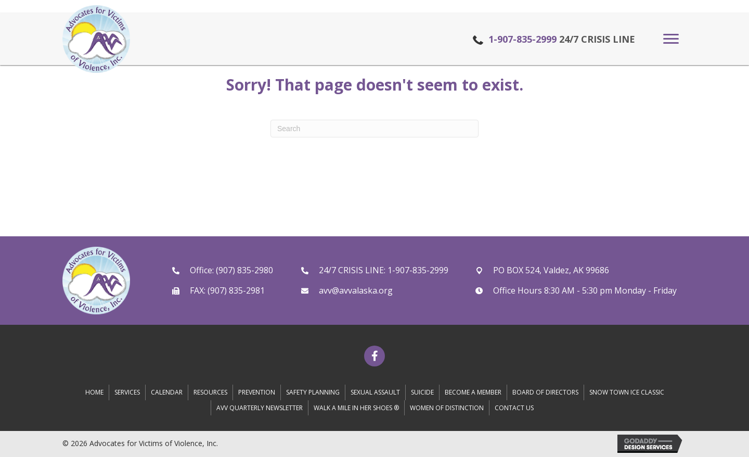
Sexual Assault (375, 392)
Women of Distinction (447, 407)
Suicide (422, 392)
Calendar (167, 392)
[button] (671, 39)
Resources (210, 392)
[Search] (374, 128)
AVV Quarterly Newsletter (259, 407)
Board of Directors (545, 392)
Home (94, 392)
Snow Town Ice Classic (626, 392)
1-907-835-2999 (522, 39)
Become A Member (473, 392)
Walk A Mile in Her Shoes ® (356, 407)
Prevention (256, 392)
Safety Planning (313, 392)
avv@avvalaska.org (356, 290)
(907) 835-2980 (244, 270)
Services (127, 392)
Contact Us (514, 407)
